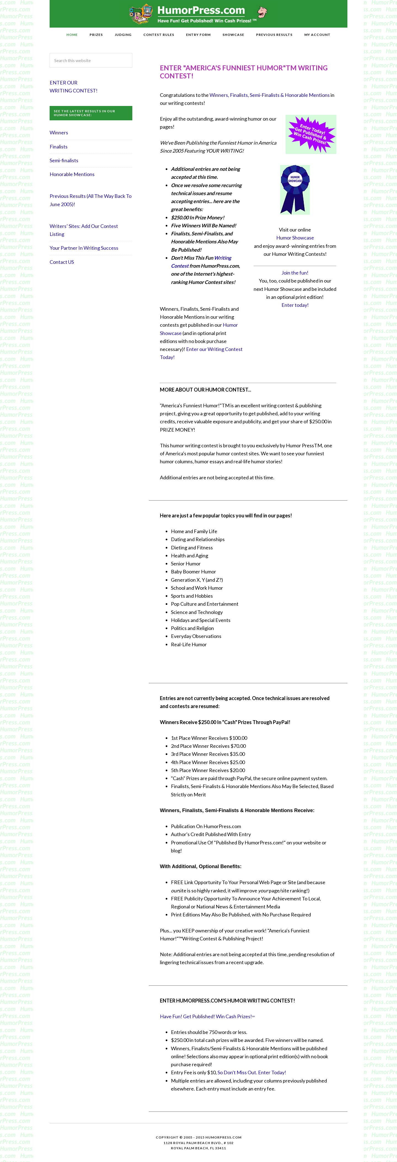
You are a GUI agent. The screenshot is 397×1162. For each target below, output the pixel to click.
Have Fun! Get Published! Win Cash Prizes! (206, 1016)
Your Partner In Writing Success (84, 248)
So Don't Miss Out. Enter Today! (252, 1072)
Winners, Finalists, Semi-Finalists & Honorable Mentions (270, 95)
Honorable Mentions (72, 174)
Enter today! (295, 305)
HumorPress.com (199, 14)
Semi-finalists (64, 160)
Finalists (59, 146)
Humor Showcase (295, 238)
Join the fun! (295, 273)
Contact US (62, 262)
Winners (59, 132)
